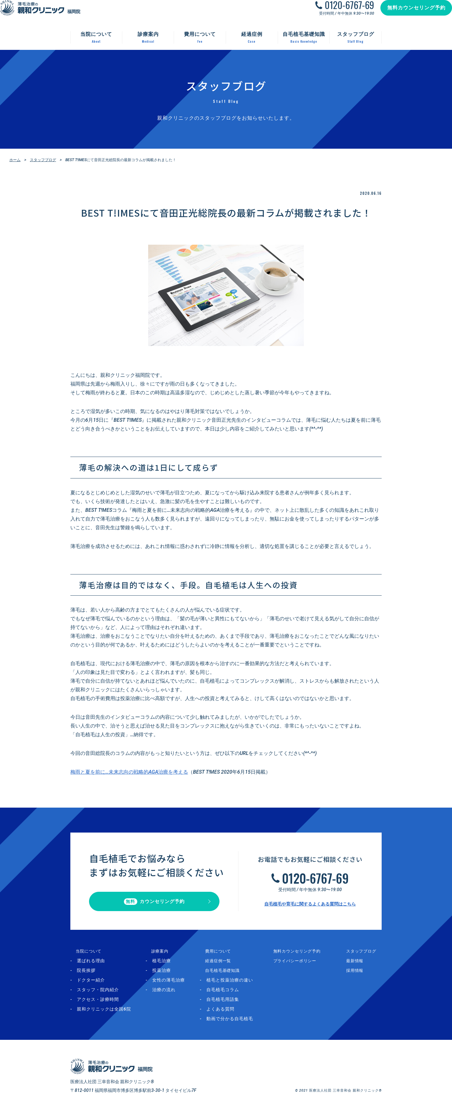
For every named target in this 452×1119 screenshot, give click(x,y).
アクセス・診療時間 (98, 1004)
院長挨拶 (86, 975)
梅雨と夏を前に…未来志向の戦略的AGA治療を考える (129, 772)
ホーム (15, 160)
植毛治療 (165, 966)
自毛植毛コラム (230, 995)
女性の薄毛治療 (172, 985)
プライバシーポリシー (302, 966)
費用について (221, 956)
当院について (84, 956)
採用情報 (358, 975)
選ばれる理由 (91, 966)
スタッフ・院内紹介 (98, 995)
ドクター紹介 (91, 985)
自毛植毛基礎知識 (226, 975)
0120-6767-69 (343, 11)
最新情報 (358, 966)
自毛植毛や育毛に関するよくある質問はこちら (310, 906)
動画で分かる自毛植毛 (237, 1024)
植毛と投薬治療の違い (237, 985)
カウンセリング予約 (154, 904)
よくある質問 (228, 1014)
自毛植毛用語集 (230, 1004)
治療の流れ (168, 995)
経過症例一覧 (221, 966)
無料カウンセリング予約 (410, 14)
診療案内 (159, 956)
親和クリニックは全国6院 (104, 1014)
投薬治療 (165, 975)
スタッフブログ (43, 160)
